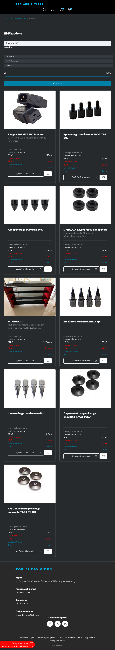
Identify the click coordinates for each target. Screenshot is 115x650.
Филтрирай (12, 44)
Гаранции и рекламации (69, 638)
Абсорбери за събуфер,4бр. (30, 233)
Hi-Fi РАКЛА (30, 325)
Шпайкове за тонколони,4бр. (85, 325)
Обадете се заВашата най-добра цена (15, 644)
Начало (8, 18)
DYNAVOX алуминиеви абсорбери (85, 233)
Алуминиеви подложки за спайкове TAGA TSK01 (85, 418)
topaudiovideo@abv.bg (27, 615)
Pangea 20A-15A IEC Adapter (30, 138)
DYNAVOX (10, 56)
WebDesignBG (57, 645)
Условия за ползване (47, 638)
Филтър (57, 83)
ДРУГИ (9, 65)
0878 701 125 (22, 604)
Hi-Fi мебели (20, 18)
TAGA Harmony (12, 61)
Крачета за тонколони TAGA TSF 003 (85, 140)
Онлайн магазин (27, 638)
